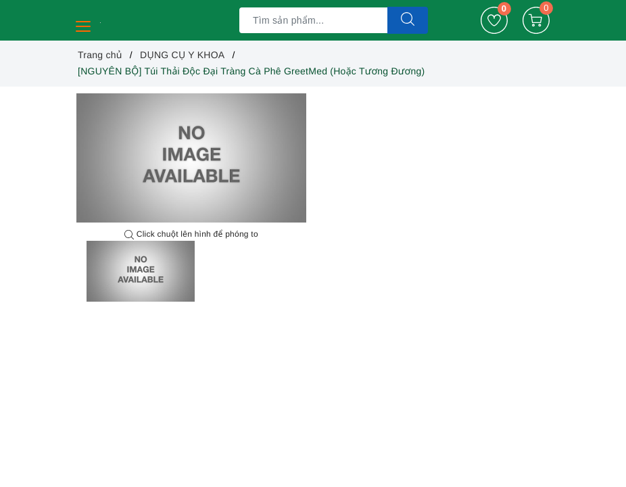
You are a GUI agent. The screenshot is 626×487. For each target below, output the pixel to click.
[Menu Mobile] (83, 24)
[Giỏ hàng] (536, 20)
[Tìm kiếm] (407, 20)
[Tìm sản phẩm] (313, 20)
